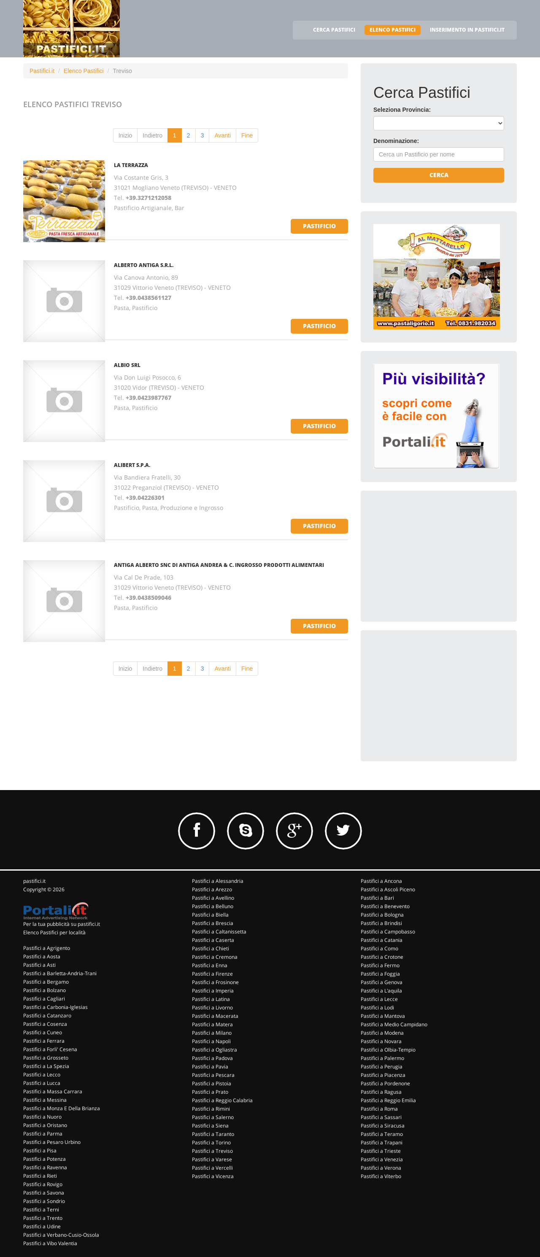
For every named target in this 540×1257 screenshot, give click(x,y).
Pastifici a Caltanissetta (219, 931)
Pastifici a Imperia (213, 990)
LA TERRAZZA (131, 165)
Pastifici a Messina (45, 1099)
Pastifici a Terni (41, 1209)
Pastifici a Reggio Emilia (388, 1100)
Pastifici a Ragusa (381, 1091)
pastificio (319, 226)
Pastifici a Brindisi (381, 923)
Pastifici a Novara (381, 1041)
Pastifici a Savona (43, 1192)
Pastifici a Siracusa (383, 1125)
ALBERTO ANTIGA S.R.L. (143, 265)
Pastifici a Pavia (210, 1066)
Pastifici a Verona (381, 1167)
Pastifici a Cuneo (42, 1032)
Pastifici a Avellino (213, 897)
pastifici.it (34, 881)
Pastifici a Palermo (382, 1058)
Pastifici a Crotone (382, 956)
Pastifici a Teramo (382, 1134)
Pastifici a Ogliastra (214, 1049)
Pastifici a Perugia (381, 1066)
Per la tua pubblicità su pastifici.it (61, 924)
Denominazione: (396, 141)
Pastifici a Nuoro (42, 1116)
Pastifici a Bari (377, 897)
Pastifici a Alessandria (217, 881)
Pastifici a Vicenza (213, 1176)
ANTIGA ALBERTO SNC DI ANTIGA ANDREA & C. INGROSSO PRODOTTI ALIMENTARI (219, 565)
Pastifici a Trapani (381, 1142)
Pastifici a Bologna (382, 914)
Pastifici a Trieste (381, 1150)
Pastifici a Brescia (212, 923)
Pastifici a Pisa (40, 1150)
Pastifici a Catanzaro (47, 1015)
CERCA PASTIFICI (334, 29)
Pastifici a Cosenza (45, 1024)
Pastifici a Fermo (380, 965)
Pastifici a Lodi (377, 1007)
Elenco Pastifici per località (54, 932)
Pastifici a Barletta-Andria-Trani (60, 973)
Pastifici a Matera (212, 1024)
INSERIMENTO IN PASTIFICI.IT (467, 29)
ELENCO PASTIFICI (393, 29)
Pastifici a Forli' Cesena (50, 1049)
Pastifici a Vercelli (212, 1167)
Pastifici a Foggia (380, 973)
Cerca (438, 175)
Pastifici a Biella (210, 914)
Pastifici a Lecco (41, 1074)
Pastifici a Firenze (212, 973)
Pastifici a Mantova (383, 1016)
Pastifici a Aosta (41, 956)
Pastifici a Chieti (210, 948)
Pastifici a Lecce (379, 999)
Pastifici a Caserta (213, 940)
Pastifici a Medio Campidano (394, 1024)
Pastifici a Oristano (45, 1125)
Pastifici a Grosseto (45, 1057)
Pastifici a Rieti (40, 1175)
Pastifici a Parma (42, 1133)
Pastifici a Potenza (44, 1159)
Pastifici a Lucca (41, 1083)
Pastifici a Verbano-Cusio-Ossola (61, 1234)
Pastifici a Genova (381, 982)
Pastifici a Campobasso (388, 931)
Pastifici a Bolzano (44, 990)
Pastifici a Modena (382, 1032)
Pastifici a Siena (210, 1125)
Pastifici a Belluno (212, 906)
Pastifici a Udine (42, 1226)
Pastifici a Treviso (212, 1150)
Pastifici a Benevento (385, 906)
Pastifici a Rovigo (42, 1184)
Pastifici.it (42, 70)
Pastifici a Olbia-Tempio (388, 1049)
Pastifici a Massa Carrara (52, 1091)
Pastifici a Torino (211, 1142)
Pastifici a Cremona (215, 956)
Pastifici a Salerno (213, 1117)
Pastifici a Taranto (213, 1134)
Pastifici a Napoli (211, 1041)
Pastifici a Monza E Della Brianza (61, 1108)
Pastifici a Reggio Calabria (222, 1100)
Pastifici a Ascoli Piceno (388, 889)
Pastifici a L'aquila (381, 990)
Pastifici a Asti (39, 964)
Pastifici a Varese (212, 1159)
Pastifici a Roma (379, 1108)
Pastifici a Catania (381, 940)
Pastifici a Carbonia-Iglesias (55, 1007)
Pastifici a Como (379, 948)
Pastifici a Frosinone (215, 982)
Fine (247, 135)
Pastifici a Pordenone (385, 1083)
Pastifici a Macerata (215, 1016)
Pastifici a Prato (210, 1091)
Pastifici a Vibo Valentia (50, 1243)
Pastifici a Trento (42, 1218)
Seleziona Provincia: (402, 109)
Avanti (222, 135)
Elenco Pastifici (84, 70)
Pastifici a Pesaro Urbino (52, 1142)
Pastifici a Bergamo (46, 981)
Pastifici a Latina (211, 999)
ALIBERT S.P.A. (132, 465)
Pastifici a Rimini (211, 1108)
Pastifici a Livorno (212, 1007)
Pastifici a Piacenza (383, 1075)
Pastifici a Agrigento (46, 948)
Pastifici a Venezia (382, 1159)
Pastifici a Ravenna (45, 1167)
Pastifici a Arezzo (212, 889)
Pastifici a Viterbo (381, 1176)
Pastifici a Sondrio (44, 1201)
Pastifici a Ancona (381, 881)
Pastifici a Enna (209, 965)
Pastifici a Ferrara (44, 1040)
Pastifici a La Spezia (46, 1066)
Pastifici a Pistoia (211, 1083)
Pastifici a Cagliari (44, 998)
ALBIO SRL (127, 365)
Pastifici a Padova (212, 1058)
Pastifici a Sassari (381, 1117)
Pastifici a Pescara (213, 1075)
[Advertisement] (436, 556)
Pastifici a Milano (212, 1032)
